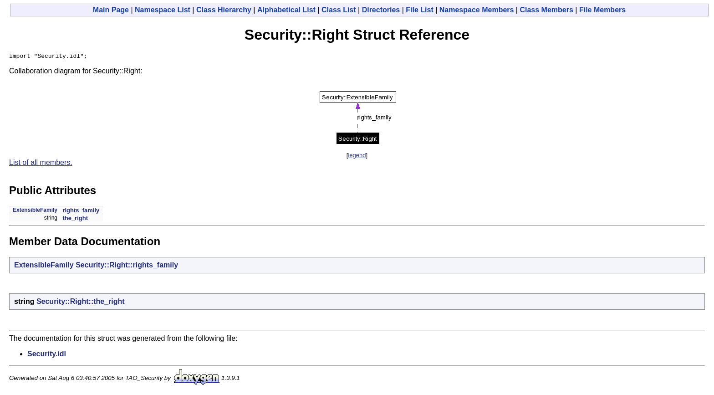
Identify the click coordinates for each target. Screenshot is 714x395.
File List (419, 10)
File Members (602, 10)
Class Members (546, 10)
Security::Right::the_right (80, 303)
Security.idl (46, 355)
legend (357, 156)
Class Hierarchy (223, 10)
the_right (75, 219)
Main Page (111, 10)
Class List (338, 10)
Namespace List (162, 10)
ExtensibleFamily (35, 211)
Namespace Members (476, 10)
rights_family (80, 211)
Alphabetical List (286, 10)
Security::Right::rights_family (127, 266)
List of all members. (40, 164)
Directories (381, 10)
